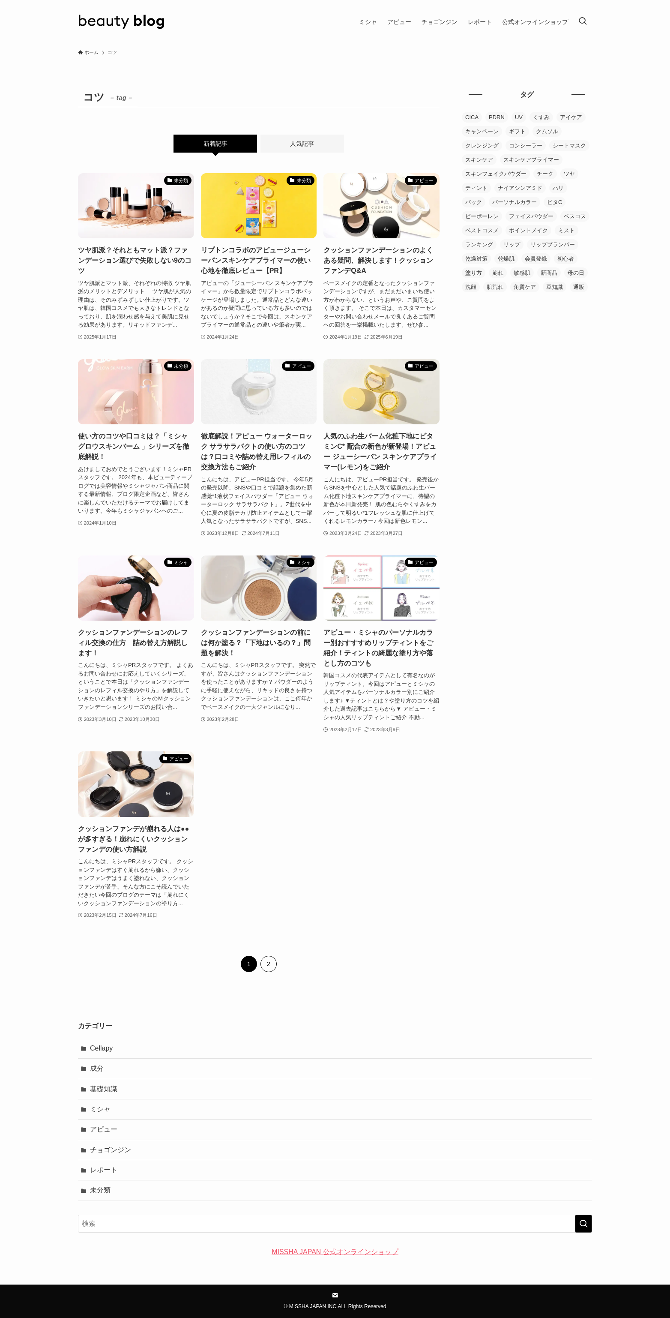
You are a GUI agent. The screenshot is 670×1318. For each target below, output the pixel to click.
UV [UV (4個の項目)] (519, 117)
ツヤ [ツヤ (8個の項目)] (569, 174)
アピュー (103, 1129)
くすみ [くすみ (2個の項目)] (541, 117)
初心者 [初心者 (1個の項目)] (565, 258)
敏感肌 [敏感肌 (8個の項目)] (522, 273)
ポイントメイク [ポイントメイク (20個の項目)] (528, 230)
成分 (97, 1068)
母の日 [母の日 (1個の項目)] (576, 273)
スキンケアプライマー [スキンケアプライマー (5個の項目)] (531, 159)
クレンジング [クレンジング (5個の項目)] (482, 145)
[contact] (335, 1295)
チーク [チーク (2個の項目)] (545, 174)
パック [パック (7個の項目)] (473, 202)
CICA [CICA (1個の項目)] (472, 117)
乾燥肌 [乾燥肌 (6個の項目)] (506, 258)
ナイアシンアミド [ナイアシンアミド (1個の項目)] (520, 188)
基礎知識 (103, 1089)
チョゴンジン (110, 1149)
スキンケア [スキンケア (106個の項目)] (479, 159)
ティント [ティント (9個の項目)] (476, 188)
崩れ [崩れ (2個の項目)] (497, 273)
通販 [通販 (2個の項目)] (578, 287)
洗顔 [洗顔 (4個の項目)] (470, 287)
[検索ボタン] (582, 22)
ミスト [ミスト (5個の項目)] (566, 230)
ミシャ (100, 1109)
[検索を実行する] (583, 1224)
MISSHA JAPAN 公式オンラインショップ (335, 1251)
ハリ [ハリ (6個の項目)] (558, 188)
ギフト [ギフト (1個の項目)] (517, 131)
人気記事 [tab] (302, 143)
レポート (103, 1170)
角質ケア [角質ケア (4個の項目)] (525, 287)
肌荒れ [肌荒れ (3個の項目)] (495, 287)
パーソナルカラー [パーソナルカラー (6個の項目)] (514, 202)
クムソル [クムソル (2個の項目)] (547, 131)
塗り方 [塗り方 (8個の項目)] (473, 273)
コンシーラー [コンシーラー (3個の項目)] (525, 145)
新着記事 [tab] (215, 143)
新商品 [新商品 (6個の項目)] (549, 273)
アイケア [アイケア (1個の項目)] (571, 117)
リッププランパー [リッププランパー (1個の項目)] (552, 244)
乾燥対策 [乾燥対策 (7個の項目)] (476, 258)
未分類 (100, 1190)
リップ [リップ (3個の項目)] (511, 244)
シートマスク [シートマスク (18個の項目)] (569, 145)
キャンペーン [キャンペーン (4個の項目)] (482, 131)
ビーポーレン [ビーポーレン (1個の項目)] (482, 216)
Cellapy (101, 1048)
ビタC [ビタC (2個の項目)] (554, 202)
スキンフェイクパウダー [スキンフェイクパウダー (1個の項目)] (495, 174)
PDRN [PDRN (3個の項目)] (497, 117)
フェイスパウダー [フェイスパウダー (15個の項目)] (531, 216)
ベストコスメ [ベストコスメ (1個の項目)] (482, 230)
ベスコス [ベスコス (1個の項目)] (575, 216)
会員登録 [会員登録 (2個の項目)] (536, 258)
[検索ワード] (335, 1224)
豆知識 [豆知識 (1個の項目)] (554, 287)
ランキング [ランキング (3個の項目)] (479, 244)
